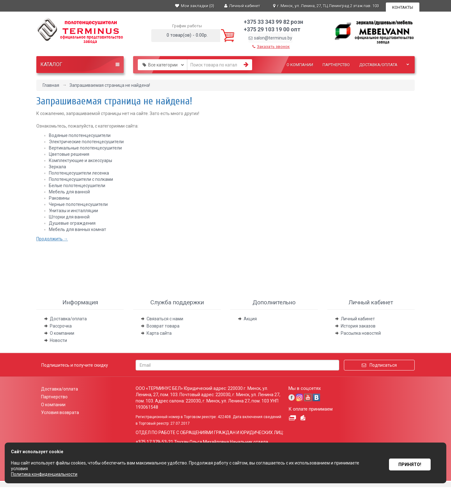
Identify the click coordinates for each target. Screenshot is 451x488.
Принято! (409, 462)
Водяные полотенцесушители (80, 135)
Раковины (59, 198)
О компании (300, 64)
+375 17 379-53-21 (154, 441)
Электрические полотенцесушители (86, 141)
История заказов (358, 325)
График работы (187, 26)
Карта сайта (159, 333)
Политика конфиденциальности (44, 474)
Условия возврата (60, 412)
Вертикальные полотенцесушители (85, 147)
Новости (58, 340)
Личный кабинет (358, 318)
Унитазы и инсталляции (73, 210)
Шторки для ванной (69, 216)
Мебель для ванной (69, 191)
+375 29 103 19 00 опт (272, 29)
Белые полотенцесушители (77, 185)
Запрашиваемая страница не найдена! (110, 85)
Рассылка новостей (361, 333)
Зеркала (57, 166)
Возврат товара (163, 325)
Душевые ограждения (72, 223)
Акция (250, 318)
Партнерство (336, 64)
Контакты (402, 7)
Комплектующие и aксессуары (80, 160)
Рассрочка (61, 325)
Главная (51, 85)
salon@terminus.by (270, 37)
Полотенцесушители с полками (81, 179)
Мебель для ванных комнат (77, 229)
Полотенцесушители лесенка (79, 173)
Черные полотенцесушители (78, 204)
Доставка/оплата (378, 64)
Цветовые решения (69, 154)
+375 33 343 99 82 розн (273, 21)
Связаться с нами (165, 318)
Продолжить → (52, 238)
